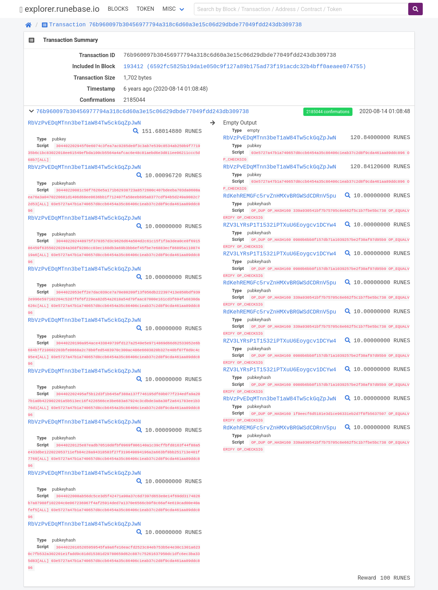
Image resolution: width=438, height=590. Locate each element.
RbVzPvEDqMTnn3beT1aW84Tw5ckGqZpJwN (84, 123)
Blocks (118, 9)
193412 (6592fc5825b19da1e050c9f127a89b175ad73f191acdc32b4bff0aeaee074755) (245, 66)
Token (145, 9)
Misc (169, 9)
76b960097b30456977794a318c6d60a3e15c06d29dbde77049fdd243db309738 (142, 111)
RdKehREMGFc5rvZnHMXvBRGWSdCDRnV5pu (279, 195)
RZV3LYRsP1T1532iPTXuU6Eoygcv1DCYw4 (279, 223)
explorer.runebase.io (60, 9)
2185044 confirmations (327, 111)
